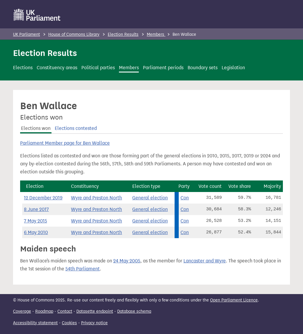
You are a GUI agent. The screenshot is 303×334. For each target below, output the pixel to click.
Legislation (233, 67)
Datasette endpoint (94, 311)
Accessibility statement (35, 322)
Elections (23, 67)
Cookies (69, 322)
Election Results (123, 34)
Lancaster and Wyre (204, 261)
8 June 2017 (36, 209)
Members (156, 34)
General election (150, 198)
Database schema (134, 311)
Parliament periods (163, 67)
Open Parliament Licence (234, 300)
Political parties (98, 67)
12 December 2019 (43, 198)
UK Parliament (26, 34)
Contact (64, 311)
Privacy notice (94, 322)
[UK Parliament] (37, 14)
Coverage (22, 311)
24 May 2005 (126, 261)
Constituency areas (57, 67)
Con (184, 198)
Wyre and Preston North (96, 198)
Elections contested (76, 128)
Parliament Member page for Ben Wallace (65, 143)
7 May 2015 (35, 221)
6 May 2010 (36, 232)
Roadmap (44, 311)
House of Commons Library (73, 34)
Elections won (36, 128)
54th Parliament (82, 269)
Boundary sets (202, 67)
